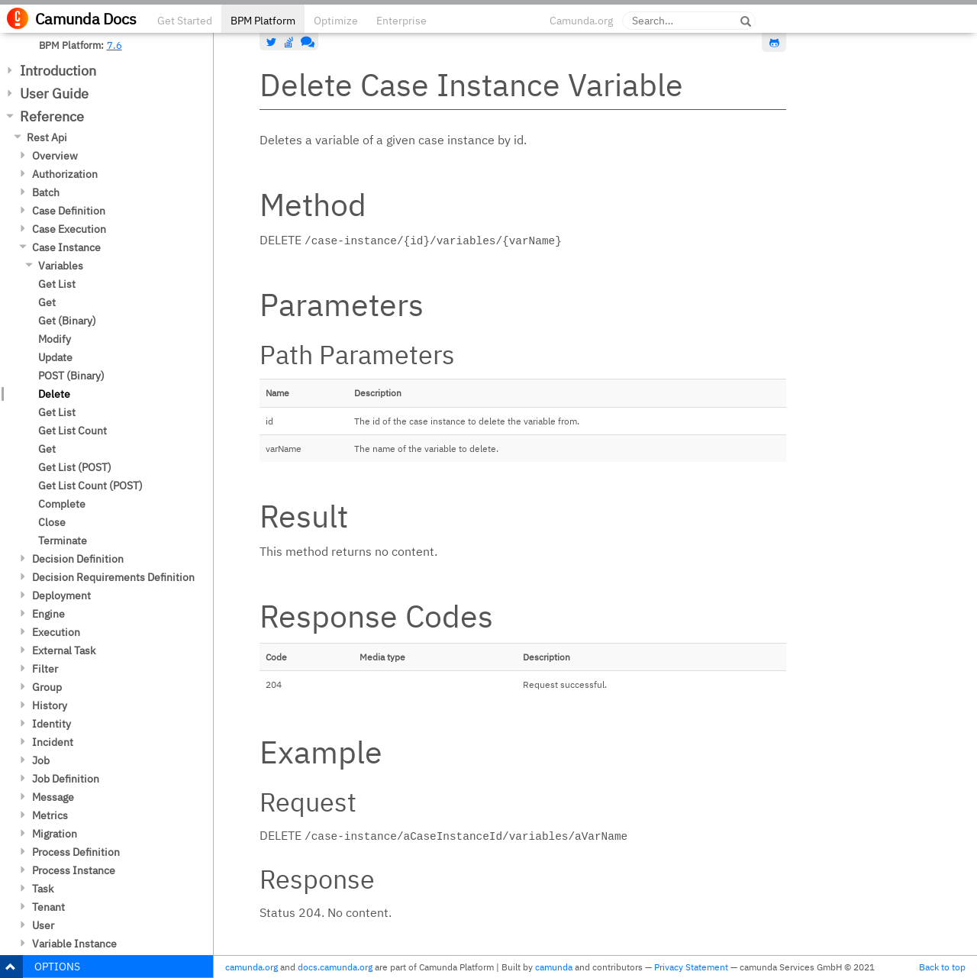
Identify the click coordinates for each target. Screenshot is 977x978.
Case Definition (68, 211)
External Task (63, 650)
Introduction (58, 70)
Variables (60, 266)
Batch (46, 192)
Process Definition (76, 852)
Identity (51, 724)
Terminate (62, 540)
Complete (61, 504)
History (49, 705)
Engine (48, 614)
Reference (52, 116)
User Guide (54, 93)
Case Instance (66, 247)
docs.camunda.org (335, 967)
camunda (553, 967)
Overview (55, 156)
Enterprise (401, 20)
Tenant (48, 907)
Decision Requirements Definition (113, 577)
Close (52, 522)
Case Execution (69, 229)
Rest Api (47, 137)
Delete (54, 394)
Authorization (65, 174)
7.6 (114, 45)
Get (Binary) (67, 321)
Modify (54, 339)
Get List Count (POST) (90, 485)
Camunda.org (581, 20)
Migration (54, 834)
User (43, 925)
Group (47, 687)
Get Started (184, 20)
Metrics (50, 815)
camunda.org (251, 967)
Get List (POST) (74, 467)
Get (47, 302)
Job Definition (65, 779)
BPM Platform (263, 20)
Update (55, 357)
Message (53, 797)
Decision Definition (78, 559)
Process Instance (73, 870)
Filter (45, 669)
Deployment (61, 595)
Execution (56, 632)
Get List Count (72, 430)
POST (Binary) (71, 375)
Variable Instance (74, 944)
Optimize (336, 20)
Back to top (942, 967)
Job (41, 760)
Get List (57, 284)
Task (42, 889)
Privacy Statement (691, 967)
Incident (52, 742)
